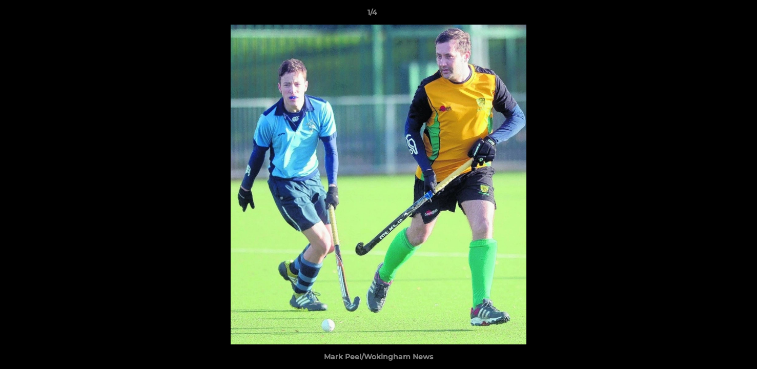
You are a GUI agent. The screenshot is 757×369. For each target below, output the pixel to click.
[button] (714, 14)
